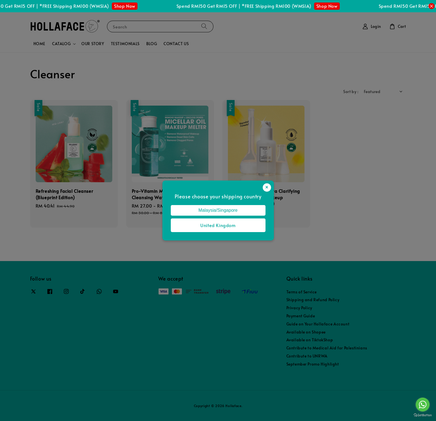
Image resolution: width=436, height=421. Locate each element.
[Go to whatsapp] (423, 405)
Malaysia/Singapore (218, 210)
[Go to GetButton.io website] (423, 415)
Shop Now (127, 6)
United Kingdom (217, 225)
